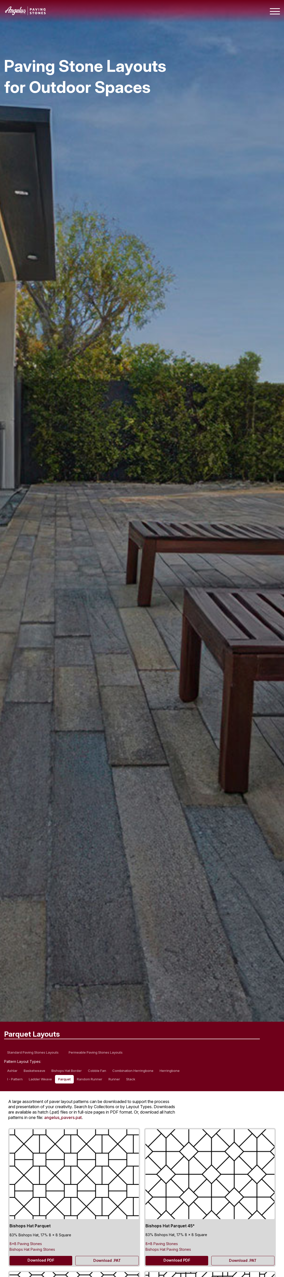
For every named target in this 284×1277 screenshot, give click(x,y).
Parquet (64, 1079)
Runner (114, 1079)
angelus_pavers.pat (63, 1117)
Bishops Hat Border (66, 1071)
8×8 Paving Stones (26, 1243)
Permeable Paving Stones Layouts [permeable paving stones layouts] (96, 1052)
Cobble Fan (97, 1071)
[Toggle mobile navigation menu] (275, 11)
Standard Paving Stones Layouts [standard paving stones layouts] (33, 1052)
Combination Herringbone (132, 1071)
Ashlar (12, 1071)
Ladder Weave (40, 1079)
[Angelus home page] (25, 13)
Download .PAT (107, 1260)
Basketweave (34, 1071)
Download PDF (41, 1260)
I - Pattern (15, 1079)
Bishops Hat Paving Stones (32, 1249)
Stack (130, 1079)
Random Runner (89, 1079)
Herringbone (170, 1071)
